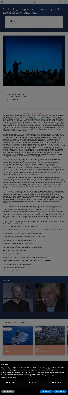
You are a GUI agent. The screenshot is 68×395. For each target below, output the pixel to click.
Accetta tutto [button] (60, 391)
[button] (65, 364)
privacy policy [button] (53, 367)
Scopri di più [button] (8, 391)
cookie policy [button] (50, 370)
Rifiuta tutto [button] (46, 391)
